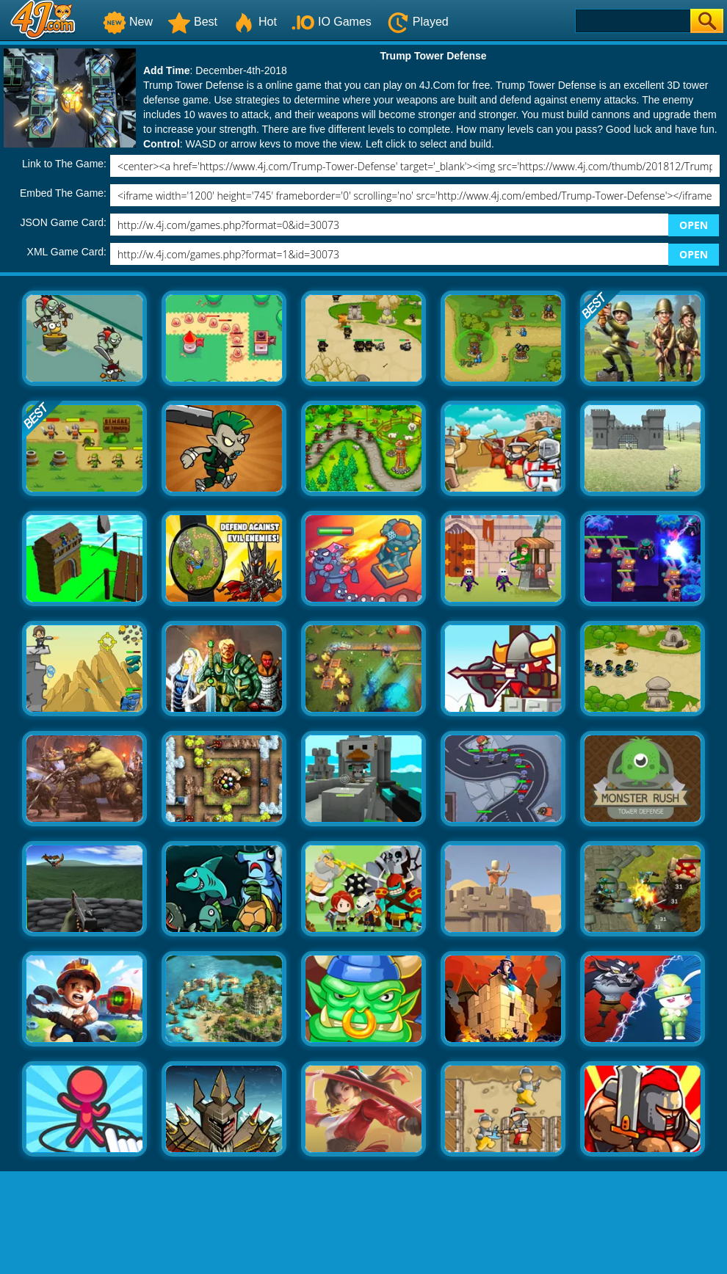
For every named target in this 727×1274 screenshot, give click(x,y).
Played (417, 21)
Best (192, 21)
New (128, 21)
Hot (254, 21)
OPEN (693, 225)
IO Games (332, 21)
